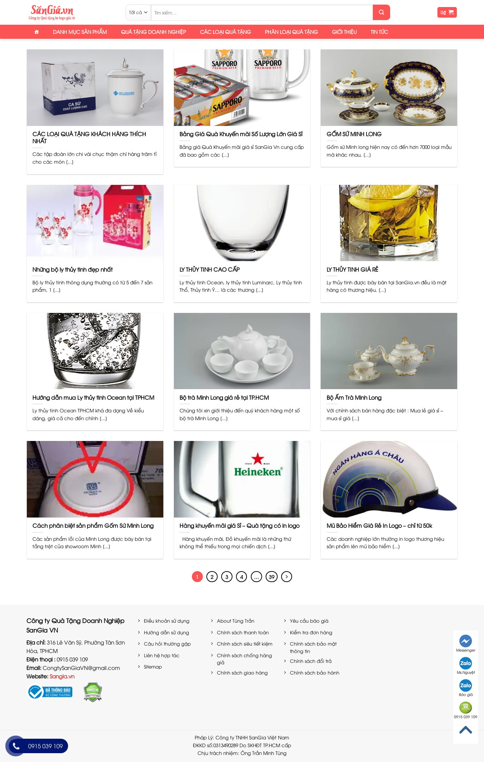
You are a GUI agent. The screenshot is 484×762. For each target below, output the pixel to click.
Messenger (465, 643)
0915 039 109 (465, 710)
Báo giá (466, 688)
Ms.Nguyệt (466, 666)
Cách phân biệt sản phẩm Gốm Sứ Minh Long (92, 525)
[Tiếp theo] (286, 576)
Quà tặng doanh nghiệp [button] (153, 31)
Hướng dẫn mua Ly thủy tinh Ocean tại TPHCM (93, 397)
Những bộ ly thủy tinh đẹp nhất (72, 269)
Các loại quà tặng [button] (225, 31)
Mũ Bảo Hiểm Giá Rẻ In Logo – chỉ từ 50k (379, 525)
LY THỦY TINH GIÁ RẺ (352, 269)
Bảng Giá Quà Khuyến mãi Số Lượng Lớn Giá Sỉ (241, 133)
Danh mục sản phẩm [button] (80, 31)
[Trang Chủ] (36, 32)
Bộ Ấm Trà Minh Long (354, 397)
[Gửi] (381, 12)
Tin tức (379, 31)
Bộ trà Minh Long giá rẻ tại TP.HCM (224, 397)
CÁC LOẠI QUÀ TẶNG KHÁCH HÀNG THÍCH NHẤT (89, 137)
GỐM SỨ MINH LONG (354, 133)
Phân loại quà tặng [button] (291, 31)
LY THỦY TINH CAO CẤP (210, 269)
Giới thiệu (344, 31)
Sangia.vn (62, 675)
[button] (447, 12)
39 (271, 576)
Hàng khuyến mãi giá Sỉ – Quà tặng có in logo (240, 525)
